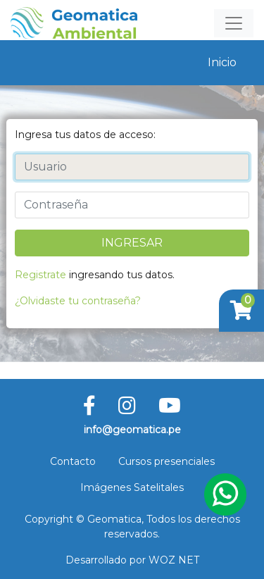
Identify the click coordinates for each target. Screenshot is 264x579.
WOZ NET (174, 560)
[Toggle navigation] (233, 23)
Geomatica (114, 519)
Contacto (73, 461)
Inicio (222, 62)
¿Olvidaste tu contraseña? (78, 300)
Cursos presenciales (166, 461)
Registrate (40, 274)
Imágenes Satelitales (132, 487)
